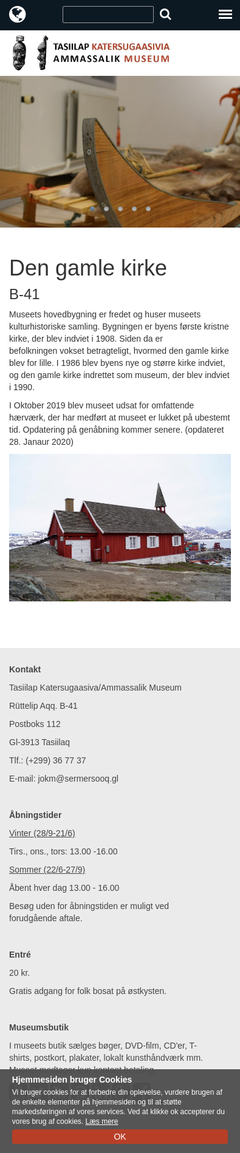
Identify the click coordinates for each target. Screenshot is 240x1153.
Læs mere (101, 1121)
